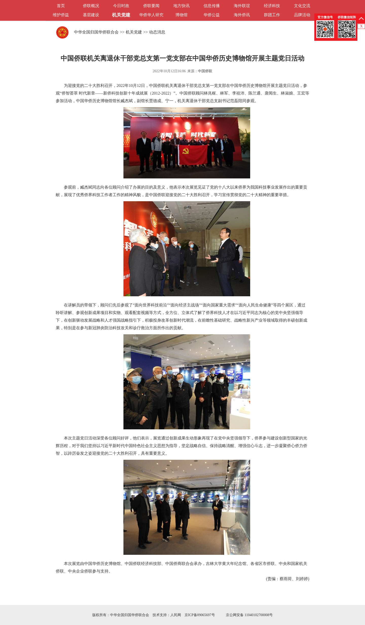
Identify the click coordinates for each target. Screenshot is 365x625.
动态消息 (157, 32)
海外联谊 (242, 6)
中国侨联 (205, 71)
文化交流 (302, 6)
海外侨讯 (242, 15)
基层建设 (91, 15)
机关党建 (121, 14)
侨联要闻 (151, 6)
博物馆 (181, 15)
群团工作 (272, 15)
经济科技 (272, 6)
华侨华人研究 (151, 15)
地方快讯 (181, 6)
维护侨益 (61, 15)
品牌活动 (302, 15)
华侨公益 (212, 15)
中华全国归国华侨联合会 (96, 32)
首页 (61, 6)
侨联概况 (91, 6)
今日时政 (121, 6)
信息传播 (212, 6)
